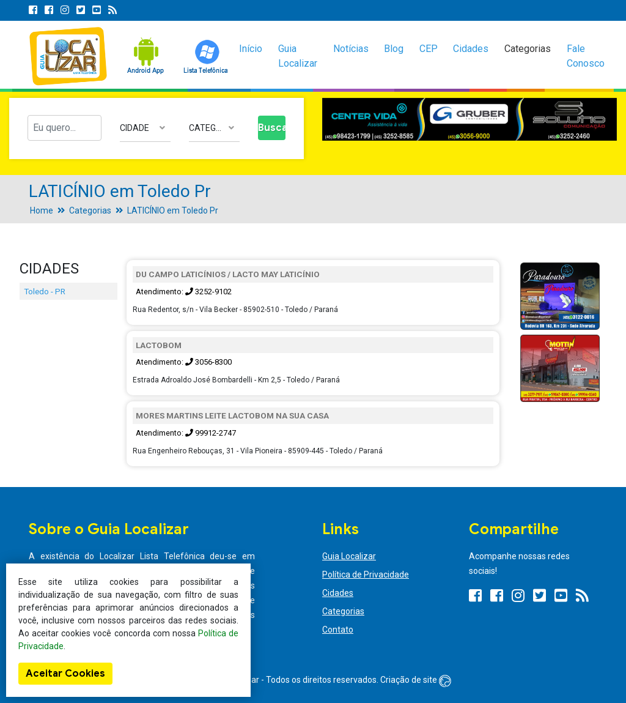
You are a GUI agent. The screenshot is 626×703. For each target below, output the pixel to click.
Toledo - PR (44, 291)
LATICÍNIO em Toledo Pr (172, 210)
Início (250, 48)
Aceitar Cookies (65, 674)
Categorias (527, 48)
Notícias (351, 48)
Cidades (470, 48)
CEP (428, 48)
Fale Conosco (586, 56)
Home (41, 210)
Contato (337, 629)
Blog (393, 48)
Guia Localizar (297, 56)
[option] (469, 119)
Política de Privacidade (365, 574)
